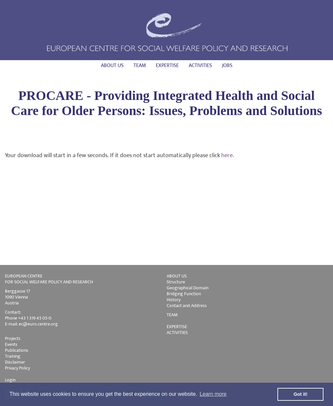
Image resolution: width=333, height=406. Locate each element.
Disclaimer (15, 362)
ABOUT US (177, 276)
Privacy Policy (17, 368)
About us (112, 65)
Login (10, 380)
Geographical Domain (187, 288)
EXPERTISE (177, 326)
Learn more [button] (213, 394)
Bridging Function (184, 294)
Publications (16, 350)
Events (11, 344)
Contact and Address (187, 305)
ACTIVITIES (177, 332)
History (173, 299)
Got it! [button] (300, 394)
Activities (200, 65)
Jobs (227, 65)
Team (139, 65)
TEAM (172, 315)
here (227, 155)
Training (12, 356)
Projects (12, 338)
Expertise (167, 65)
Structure (176, 282)
